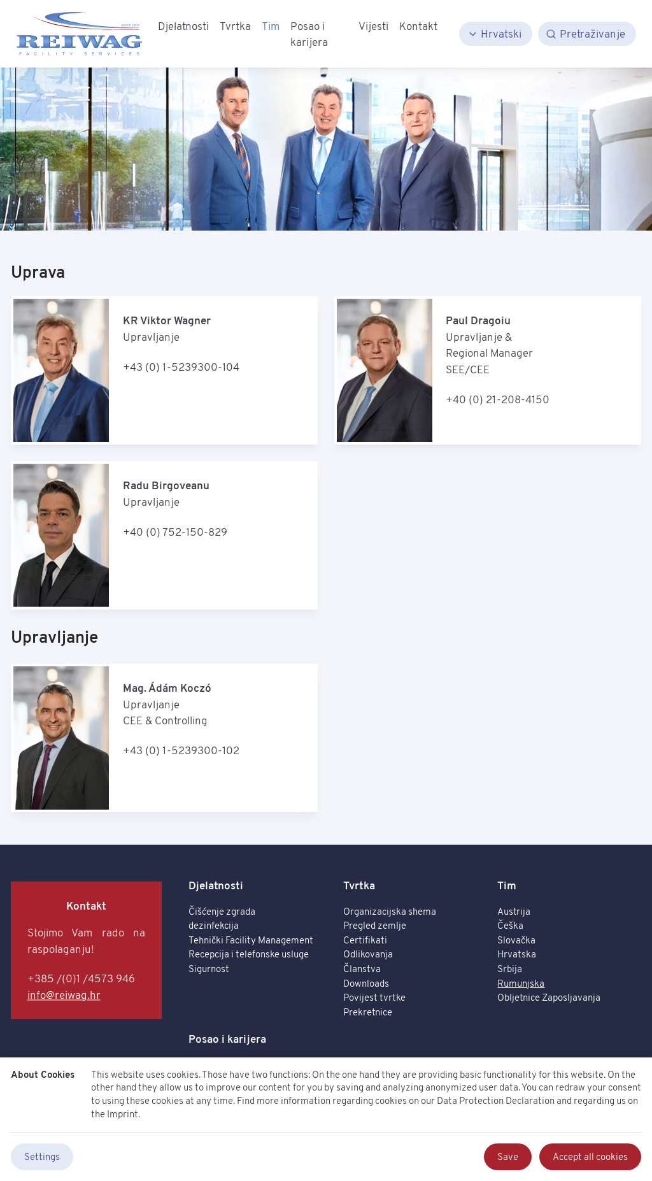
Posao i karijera (227, 1039)
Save (507, 1156)
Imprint (122, 1113)
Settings (42, 1156)
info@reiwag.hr (64, 995)
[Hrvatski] (495, 34)
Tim (506, 885)
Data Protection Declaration (496, 1100)
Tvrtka (359, 885)
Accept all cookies (590, 1156)
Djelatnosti (215, 885)
